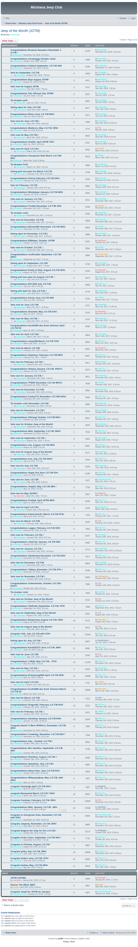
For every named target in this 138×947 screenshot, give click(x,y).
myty (100, 698)
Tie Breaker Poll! (19, 164)
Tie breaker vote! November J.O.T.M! (29, 403)
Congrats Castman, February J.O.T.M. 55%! (33, 800)
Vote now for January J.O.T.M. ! (26, 199)
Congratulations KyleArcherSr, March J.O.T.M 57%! (37, 514)
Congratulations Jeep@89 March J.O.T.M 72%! (34, 341)
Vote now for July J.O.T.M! (24, 465)
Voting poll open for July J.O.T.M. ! (28, 291)
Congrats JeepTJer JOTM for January (30, 891)
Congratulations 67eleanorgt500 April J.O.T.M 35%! (37, 675)
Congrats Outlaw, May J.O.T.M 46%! (29, 865)
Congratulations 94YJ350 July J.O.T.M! (30, 284)
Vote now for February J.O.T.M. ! (27, 362)
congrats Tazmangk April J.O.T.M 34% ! (30, 786)
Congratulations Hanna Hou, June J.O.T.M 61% (35, 770)
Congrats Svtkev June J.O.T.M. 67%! (29, 858)
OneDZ (101, 149)
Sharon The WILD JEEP (22, 885)
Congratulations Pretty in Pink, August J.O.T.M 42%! (37, 270)
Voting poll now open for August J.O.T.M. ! (32, 277)
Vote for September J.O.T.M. (25, 72)
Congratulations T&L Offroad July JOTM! (32, 93)
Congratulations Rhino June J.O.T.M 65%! (32, 114)
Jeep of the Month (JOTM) (20, 31)
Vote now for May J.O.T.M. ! (24, 318)
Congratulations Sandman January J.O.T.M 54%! (35, 718)
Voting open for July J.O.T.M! (25, 107)
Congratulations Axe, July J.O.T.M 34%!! (31, 459)
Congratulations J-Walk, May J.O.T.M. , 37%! (33, 661)
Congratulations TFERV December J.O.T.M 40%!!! (36, 382)
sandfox (101, 592)
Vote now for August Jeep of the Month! (31, 452)
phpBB (60, 939)
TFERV (101, 155)
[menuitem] (6, 18)
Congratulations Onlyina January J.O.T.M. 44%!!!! (36, 369)
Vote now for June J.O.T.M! (24, 304)
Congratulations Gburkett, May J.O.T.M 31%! (33, 311)
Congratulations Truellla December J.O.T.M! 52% (35, 206)
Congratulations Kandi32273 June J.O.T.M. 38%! (35, 647)
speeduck (102, 786)
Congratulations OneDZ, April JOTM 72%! (32, 142)
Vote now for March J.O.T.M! (25, 348)
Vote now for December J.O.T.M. (27, 220)
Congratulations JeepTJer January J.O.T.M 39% (35, 542)
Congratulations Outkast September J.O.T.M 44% (36, 65)
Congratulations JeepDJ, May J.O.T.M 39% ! (33, 486)
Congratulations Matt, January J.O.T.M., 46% (33, 807)
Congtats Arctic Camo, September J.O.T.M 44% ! (35, 837)
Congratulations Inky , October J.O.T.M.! (31, 741)
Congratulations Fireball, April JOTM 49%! (32, 500)
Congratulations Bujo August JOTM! (29, 79)
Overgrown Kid (104, 479)
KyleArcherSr (103, 640)
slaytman (102, 240)
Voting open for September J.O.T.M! (29, 263)
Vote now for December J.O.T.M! (27, 389)
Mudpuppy (102, 830)
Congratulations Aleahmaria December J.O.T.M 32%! (37, 555)
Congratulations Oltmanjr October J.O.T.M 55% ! (35, 417)
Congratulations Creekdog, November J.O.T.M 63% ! (37, 734)
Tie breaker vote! (19, 213)
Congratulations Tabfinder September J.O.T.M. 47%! (37, 606)
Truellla (101, 206)
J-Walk (101, 682)
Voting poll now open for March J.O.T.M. (31, 171)
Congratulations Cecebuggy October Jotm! (33, 59)
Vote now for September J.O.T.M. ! (28, 438)
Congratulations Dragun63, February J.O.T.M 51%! (36, 704)
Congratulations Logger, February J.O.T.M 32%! (35, 528)
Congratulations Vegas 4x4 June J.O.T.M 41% (34, 472)
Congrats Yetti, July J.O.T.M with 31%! (30, 633)
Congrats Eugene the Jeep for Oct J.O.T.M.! (33, 830)
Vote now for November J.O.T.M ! (27, 410)
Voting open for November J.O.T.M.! (29, 233)
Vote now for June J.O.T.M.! (24, 121)
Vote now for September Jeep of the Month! (33, 613)
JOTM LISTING (18, 878)
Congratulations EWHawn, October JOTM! (32, 240)
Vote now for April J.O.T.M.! (24, 149)
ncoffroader (103, 254)
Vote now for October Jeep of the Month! (31, 424)
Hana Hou (102, 620)
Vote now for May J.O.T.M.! (24, 135)
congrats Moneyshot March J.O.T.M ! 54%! (32, 793)
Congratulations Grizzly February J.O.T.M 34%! (35, 178)
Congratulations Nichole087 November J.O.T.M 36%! (37, 226)
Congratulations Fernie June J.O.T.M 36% (32, 298)
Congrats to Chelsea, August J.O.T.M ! (30, 844)
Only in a (102, 284)
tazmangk (15, 35)
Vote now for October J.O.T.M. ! (26, 247)
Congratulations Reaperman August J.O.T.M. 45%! (36, 620)
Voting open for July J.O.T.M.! (25, 640)
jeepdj (15, 887)
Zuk (99, 128)
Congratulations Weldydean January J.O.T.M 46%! (36, 192)
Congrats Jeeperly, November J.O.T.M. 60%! (33, 823)
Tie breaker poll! (19, 100)
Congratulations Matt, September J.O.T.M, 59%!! (35, 431)
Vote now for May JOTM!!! (24, 493)
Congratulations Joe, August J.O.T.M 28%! (32, 445)
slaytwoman (103, 576)
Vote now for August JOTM (24, 86)
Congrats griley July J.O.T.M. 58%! (28, 851)
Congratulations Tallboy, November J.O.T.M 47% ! (36, 569)
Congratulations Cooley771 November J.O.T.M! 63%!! (38, 396)
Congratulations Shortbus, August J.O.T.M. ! (33, 757)
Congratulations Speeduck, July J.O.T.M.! (32, 764)
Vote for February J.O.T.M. (24, 185)
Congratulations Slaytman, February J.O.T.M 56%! (36, 355)
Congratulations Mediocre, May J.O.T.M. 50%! (34, 128)
